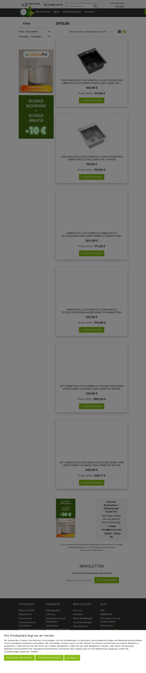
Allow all (72, 658)
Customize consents (49, 658)
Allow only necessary (19, 658)
